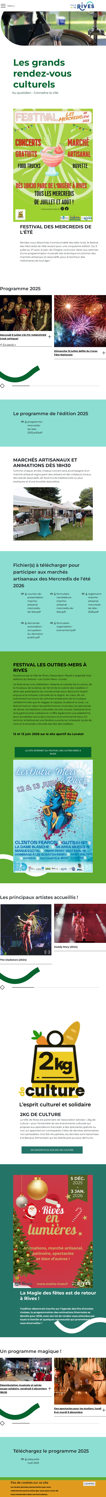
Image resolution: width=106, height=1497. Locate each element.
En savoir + (8, 344)
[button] (18, 385)
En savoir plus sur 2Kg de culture (52, 1150)
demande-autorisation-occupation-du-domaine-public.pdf (35, 630)
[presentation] (1, 386)
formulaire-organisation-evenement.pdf (66, 627)
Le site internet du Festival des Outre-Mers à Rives (53, 752)
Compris (89, 1483)
